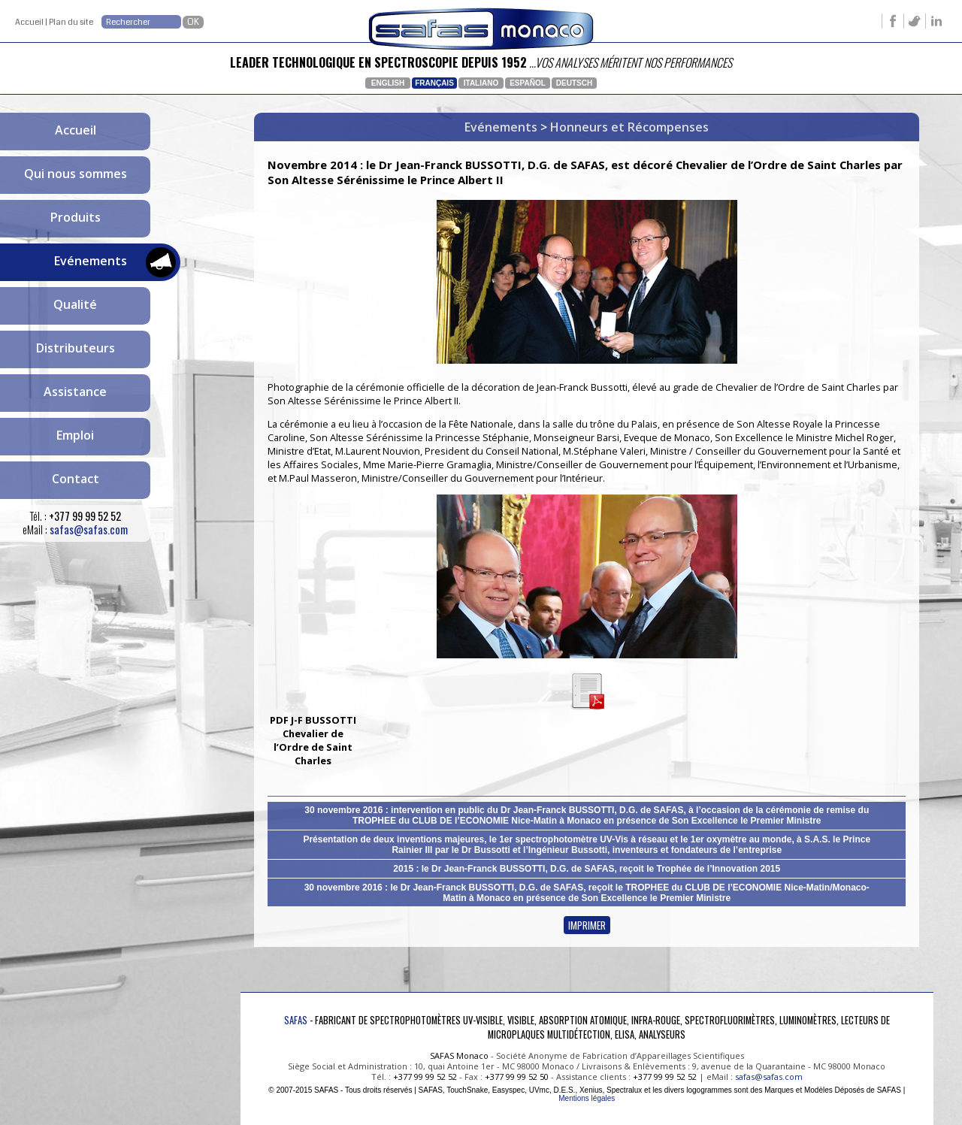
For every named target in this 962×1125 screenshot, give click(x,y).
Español (528, 83)
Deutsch (574, 83)
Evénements (500, 127)
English (387, 83)
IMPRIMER (587, 925)
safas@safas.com (89, 529)
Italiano (481, 83)
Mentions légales (586, 1098)
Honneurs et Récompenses (629, 127)
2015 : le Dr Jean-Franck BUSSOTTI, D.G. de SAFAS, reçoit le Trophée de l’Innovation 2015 (586, 868)
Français (434, 83)
